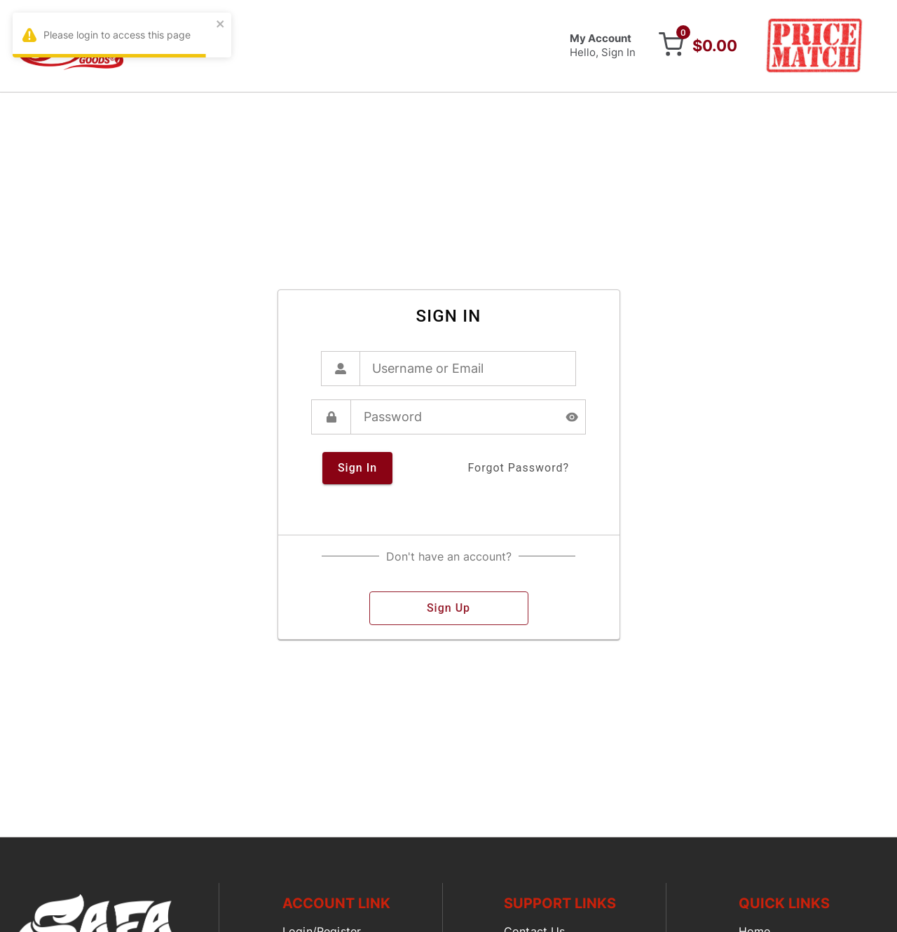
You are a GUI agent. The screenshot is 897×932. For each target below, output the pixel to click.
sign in (357, 468)
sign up (449, 608)
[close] (221, 25)
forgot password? (518, 468)
